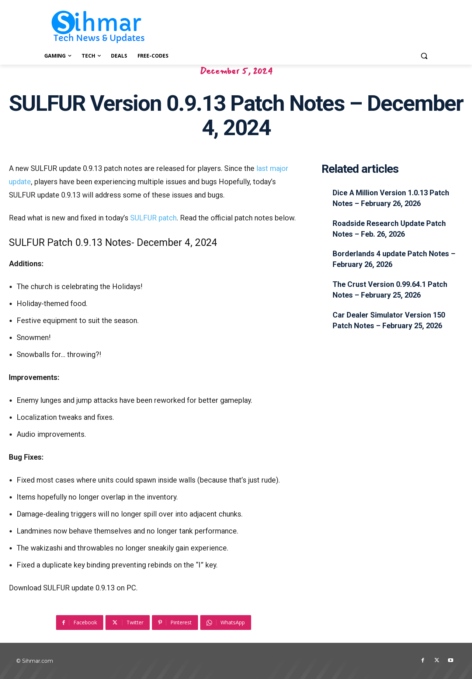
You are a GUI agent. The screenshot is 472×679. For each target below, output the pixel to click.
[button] (424, 56)
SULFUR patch (153, 217)
